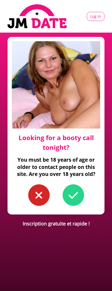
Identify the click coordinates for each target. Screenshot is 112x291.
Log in (95, 16)
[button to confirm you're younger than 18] (39, 195)
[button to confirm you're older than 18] (73, 195)
